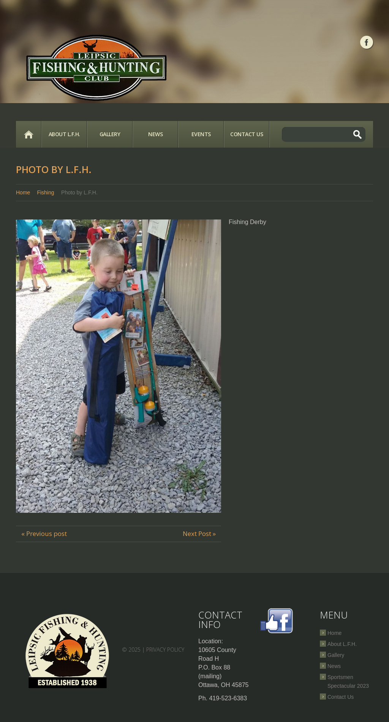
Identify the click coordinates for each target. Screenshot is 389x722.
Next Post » (199, 533)
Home (28, 134)
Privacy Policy (165, 649)
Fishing (45, 192)
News (155, 134)
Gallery (110, 134)
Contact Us (246, 134)
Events (201, 134)
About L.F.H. (64, 134)
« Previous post (44, 533)
